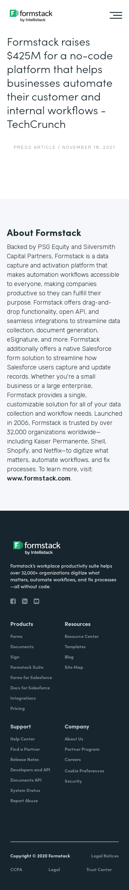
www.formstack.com (39, 478)
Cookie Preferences (84, 770)
